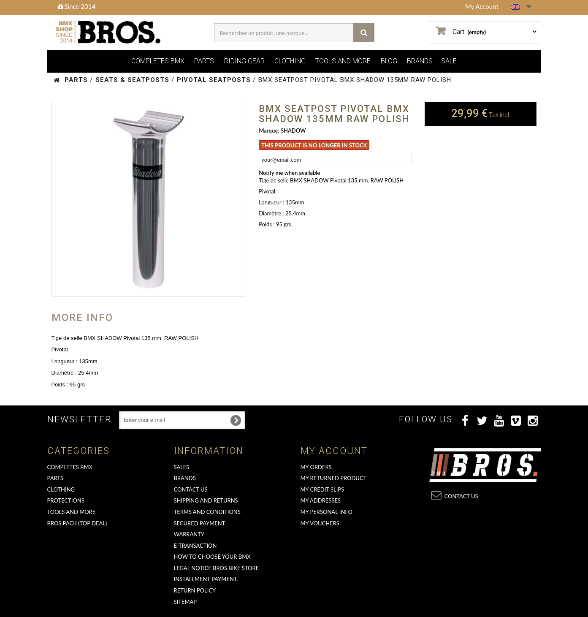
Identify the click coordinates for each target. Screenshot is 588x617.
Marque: (269, 130)
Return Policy (195, 590)
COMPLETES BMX (157, 61)
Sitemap (185, 601)
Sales (182, 467)
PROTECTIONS (65, 500)
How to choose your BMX (212, 556)
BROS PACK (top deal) (77, 523)
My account (334, 451)
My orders (316, 467)
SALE (449, 61)
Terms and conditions (207, 511)
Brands (185, 478)
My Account (482, 6)
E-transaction (195, 545)
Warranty (189, 534)
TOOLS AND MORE (343, 61)
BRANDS (420, 61)
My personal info (327, 511)
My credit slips (322, 489)
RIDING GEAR (244, 61)
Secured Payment (199, 523)
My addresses (321, 500)
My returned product (334, 478)
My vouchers (320, 523)
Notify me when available (289, 172)
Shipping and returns (206, 500)
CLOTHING (290, 61)
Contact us (191, 489)
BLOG (389, 61)
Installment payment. (206, 579)
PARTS (204, 61)
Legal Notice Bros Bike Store (216, 568)
